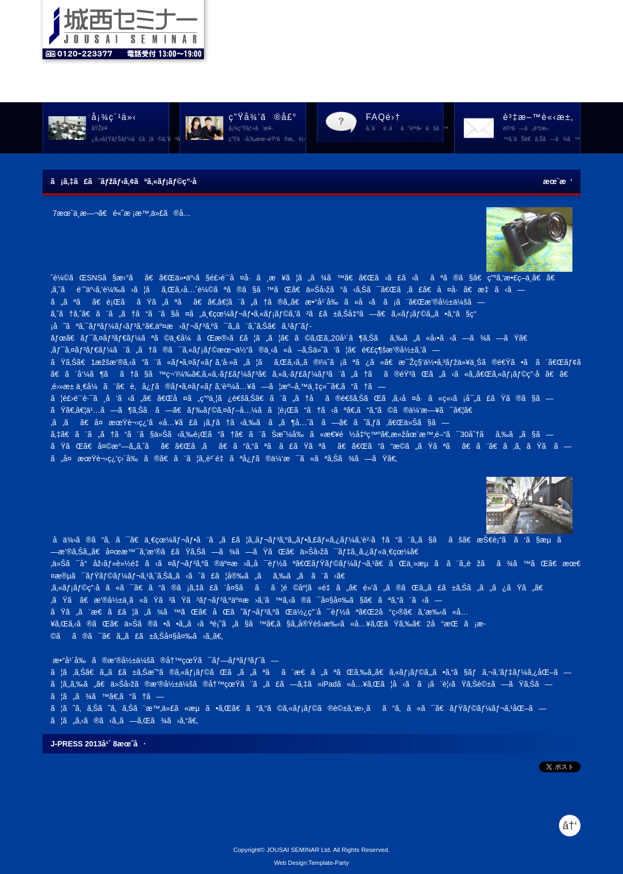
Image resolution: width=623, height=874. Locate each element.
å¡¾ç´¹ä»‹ (130, 128)
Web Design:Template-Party (311, 862)
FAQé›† (404, 123)
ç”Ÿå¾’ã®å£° (267, 128)
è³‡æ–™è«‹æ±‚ (541, 128)
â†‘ (570, 825)
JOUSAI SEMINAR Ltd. (298, 849)
